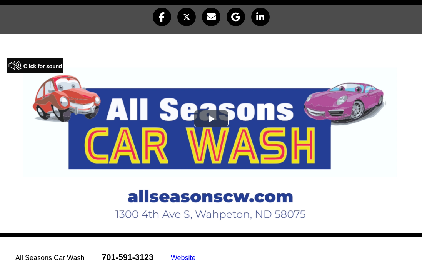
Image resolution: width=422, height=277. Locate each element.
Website (183, 258)
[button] (162, 17)
